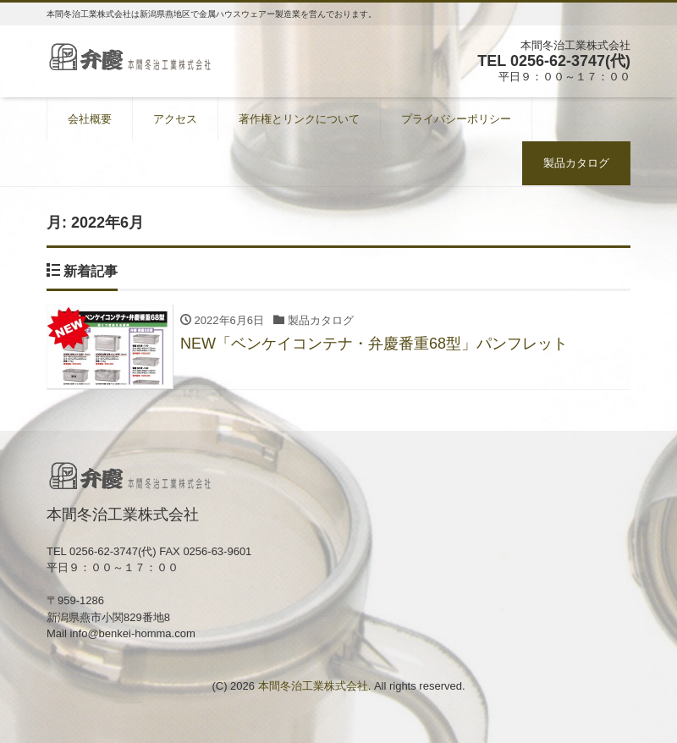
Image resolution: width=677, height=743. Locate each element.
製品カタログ (576, 163)
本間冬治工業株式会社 (313, 686)
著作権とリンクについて (299, 119)
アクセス (175, 119)
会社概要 (90, 119)
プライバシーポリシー (456, 119)
